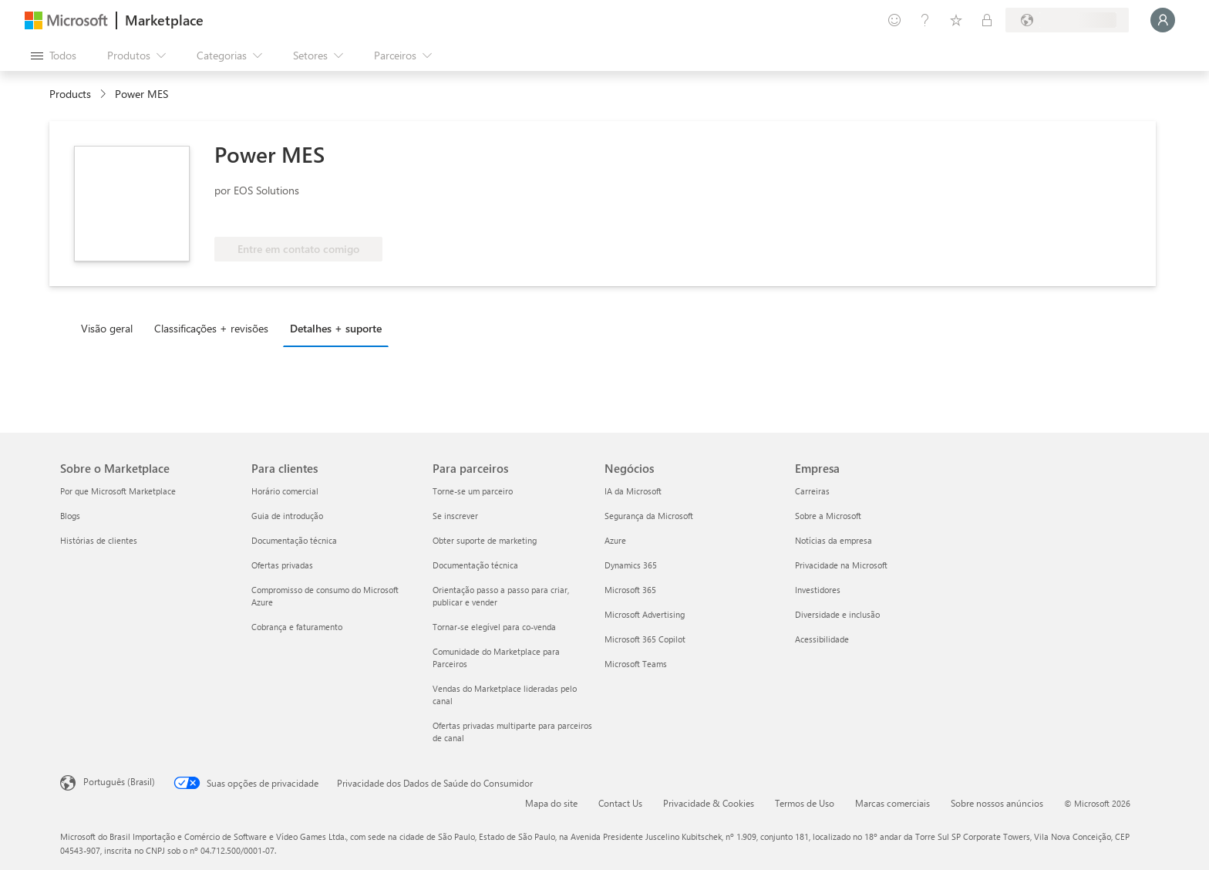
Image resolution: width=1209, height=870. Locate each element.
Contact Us (620, 803)
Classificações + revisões (211, 328)
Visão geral (107, 328)
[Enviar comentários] (894, 20)
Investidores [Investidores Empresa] (817, 589)
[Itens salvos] (956, 20)
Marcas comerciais (892, 803)
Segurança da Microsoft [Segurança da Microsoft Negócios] (648, 515)
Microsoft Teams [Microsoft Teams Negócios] (635, 663)
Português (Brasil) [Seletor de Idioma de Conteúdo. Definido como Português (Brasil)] (119, 781)
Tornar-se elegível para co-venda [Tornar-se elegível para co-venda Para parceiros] (494, 626)
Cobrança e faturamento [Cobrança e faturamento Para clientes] (296, 626)
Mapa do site (551, 803)
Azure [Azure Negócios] (615, 540)
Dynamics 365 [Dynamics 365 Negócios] (630, 565)
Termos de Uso (804, 803)
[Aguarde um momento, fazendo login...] (1162, 20)
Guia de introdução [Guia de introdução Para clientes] (287, 515)
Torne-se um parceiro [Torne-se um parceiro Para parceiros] (473, 491)
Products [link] (70, 93)
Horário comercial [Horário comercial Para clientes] (284, 491)
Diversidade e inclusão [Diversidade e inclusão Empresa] (837, 614)
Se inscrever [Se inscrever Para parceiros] (455, 515)
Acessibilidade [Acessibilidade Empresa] (822, 639)
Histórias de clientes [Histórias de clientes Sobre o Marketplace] (98, 540)
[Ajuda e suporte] (925, 20)
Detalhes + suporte (336, 328)
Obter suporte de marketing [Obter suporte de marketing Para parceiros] (485, 540)
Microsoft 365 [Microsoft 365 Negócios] (630, 589)
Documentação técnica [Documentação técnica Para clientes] (294, 540)
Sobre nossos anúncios (997, 803)
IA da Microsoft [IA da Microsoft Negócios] (633, 491)
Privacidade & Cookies (708, 803)
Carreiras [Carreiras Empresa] (812, 491)
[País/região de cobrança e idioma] (1067, 20)
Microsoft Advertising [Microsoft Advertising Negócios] (644, 614)
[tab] (110, 328)
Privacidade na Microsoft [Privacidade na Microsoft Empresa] (841, 565)
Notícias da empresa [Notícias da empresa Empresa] (833, 540)
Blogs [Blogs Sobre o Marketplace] (70, 515)
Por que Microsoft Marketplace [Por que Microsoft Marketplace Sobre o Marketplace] (118, 491)
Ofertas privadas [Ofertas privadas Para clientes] (282, 565)
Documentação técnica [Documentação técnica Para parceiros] (475, 565)
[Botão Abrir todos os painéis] (54, 55)
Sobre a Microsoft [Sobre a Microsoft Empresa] (828, 515)
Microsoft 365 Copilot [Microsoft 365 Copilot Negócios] (644, 639)
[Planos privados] (987, 20)
